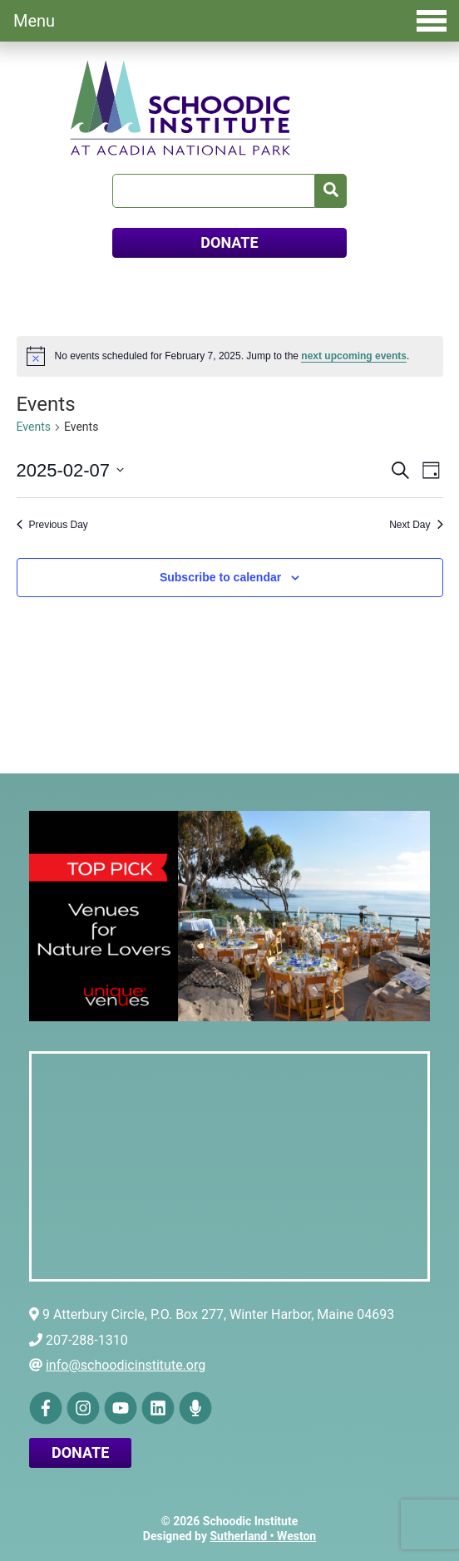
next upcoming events (354, 356)
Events (34, 426)
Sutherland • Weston (263, 1536)
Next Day (415, 525)
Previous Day (52, 525)
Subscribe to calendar (220, 577)
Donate (80, 1452)
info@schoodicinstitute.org (125, 1365)
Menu (230, 21)
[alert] (230, 356)
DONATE (229, 242)
